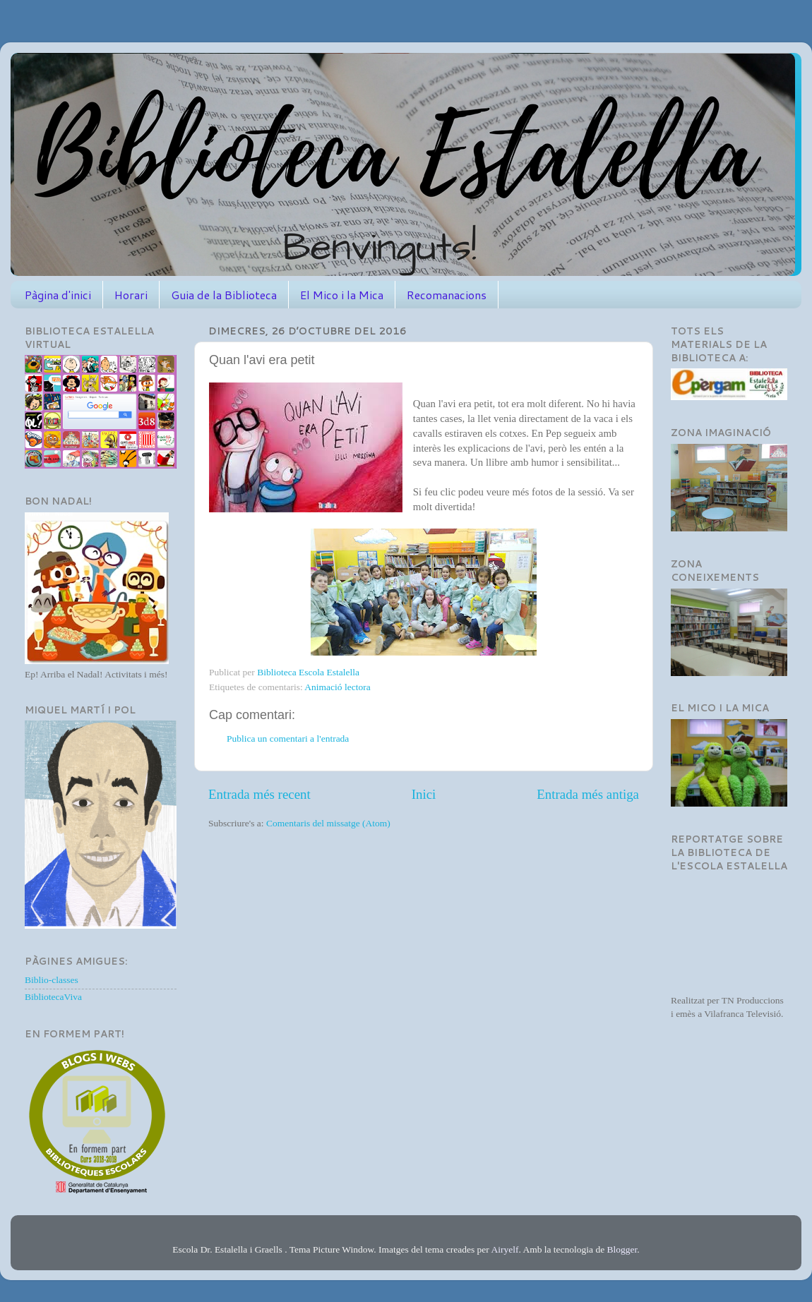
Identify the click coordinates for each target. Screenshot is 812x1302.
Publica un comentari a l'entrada (288, 738)
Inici (424, 794)
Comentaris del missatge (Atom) (328, 823)
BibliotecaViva (53, 996)
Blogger (622, 1249)
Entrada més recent (259, 794)
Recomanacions (446, 295)
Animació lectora (337, 687)
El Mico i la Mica (341, 295)
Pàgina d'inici (58, 295)
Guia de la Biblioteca (224, 295)
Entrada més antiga (588, 794)
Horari (131, 295)
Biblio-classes (51, 980)
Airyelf (504, 1249)
